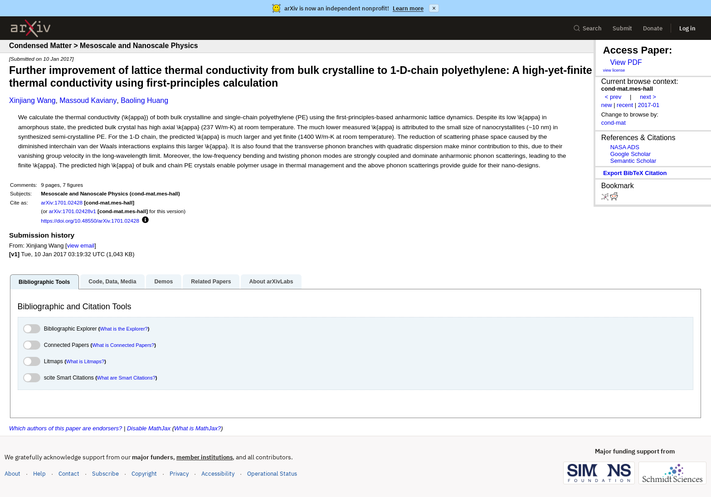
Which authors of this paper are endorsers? (65, 428)
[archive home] (30, 28)
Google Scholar (630, 154)
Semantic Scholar (633, 160)
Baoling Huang (144, 100)
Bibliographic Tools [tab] (44, 282)
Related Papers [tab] (211, 281)
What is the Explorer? (124, 328)
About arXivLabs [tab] (271, 281)
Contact (68, 474)
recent (625, 105)
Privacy (179, 474)
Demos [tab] (163, 281)
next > (648, 96)
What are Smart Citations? (126, 377)
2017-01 (649, 105)
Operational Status (272, 473)
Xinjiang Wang (32, 100)
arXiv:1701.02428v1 (72, 211)
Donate (652, 28)
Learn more (408, 8)
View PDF (626, 62)
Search (587, 28)
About (12, 474)
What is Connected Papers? (123, 345)
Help (39, 474)
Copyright (144, 474)
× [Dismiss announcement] (434, 8)
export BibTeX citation (635, 173)
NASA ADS (624, 147)
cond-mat (613, 122)
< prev (613, 96)
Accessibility (217, 474)
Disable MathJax (148, 428)
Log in (687, 28)
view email (80, 245)
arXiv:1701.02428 (62, 202)
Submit (622, 28)
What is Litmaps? (85, 361)
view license (614, 70)
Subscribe (105, 474)
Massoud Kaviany (88, 100)
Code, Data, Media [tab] (112, 281)
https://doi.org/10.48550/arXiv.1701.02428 (90, 221)
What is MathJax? (197, 428)
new (606, 105)
